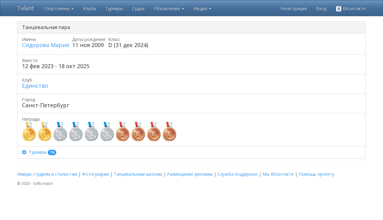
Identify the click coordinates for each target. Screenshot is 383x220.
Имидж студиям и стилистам (47, 174)
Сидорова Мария (45, 45)
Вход (321, 8)
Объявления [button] (169, 8)
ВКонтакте (351, 9)
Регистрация (294, 8)
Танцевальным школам (138, 174)
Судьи (138, 8)
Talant (25, 8)
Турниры (114, 8)
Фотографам (95, 174)
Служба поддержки (238, 174)
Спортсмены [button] (58, 8)
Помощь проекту (316, 174)
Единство (35, 85)
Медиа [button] (202, 8)
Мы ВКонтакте (278, 174)
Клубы (89, 8)
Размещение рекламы (190, 174)
